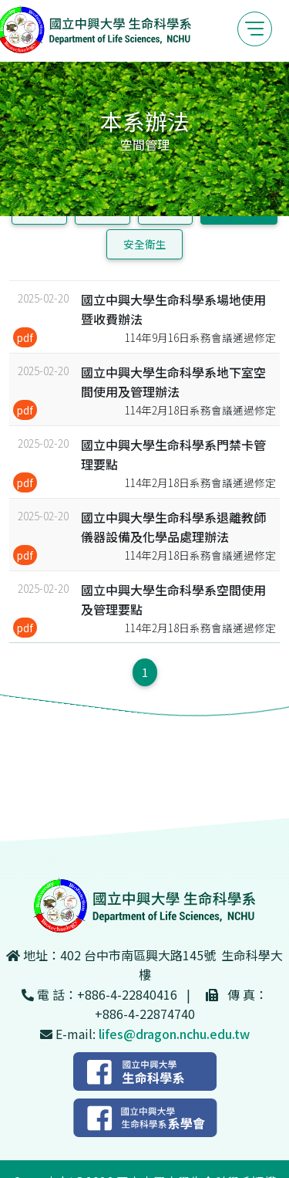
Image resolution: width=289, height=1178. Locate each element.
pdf (25, 337)
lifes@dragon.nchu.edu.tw (174, 1033)
